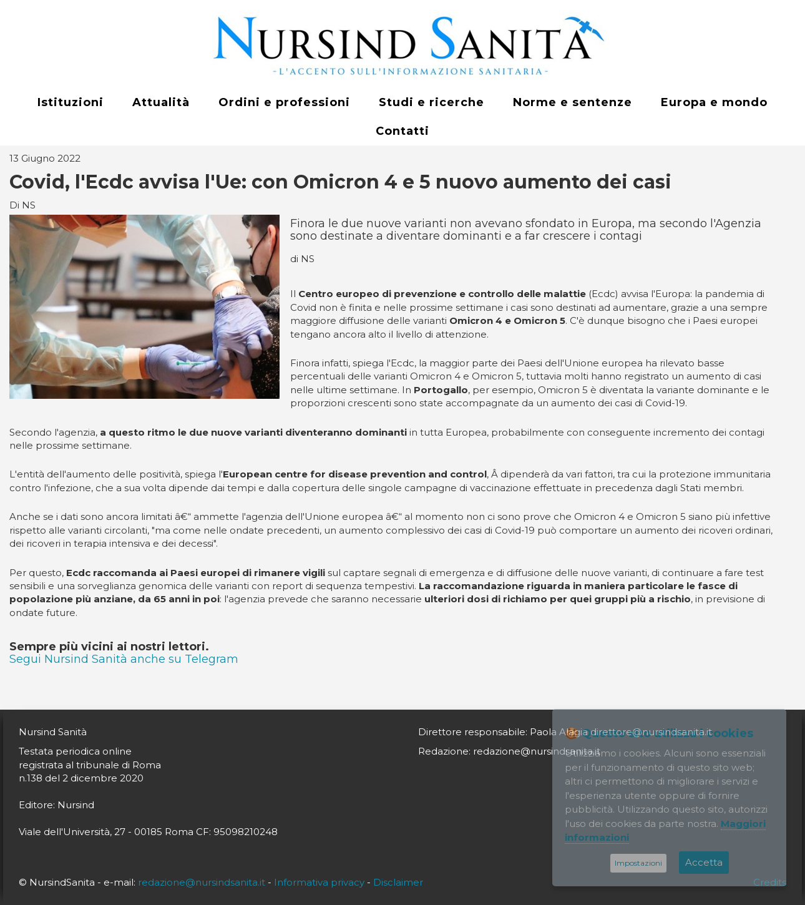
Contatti (402, 131)
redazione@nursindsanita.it (201, 882)
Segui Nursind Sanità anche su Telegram (123, 659)
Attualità (161, 102)
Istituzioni (70, 102)
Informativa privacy (319, 882)
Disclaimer (398, 882)
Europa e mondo (714, 102)
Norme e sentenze (572, 102)
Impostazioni (638, 863)
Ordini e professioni (284, 102)
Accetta (704, 862)
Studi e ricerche (431, 102)
